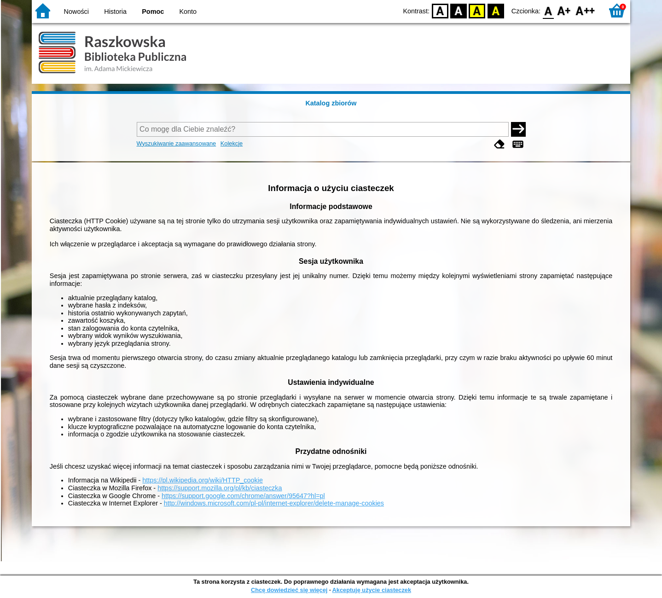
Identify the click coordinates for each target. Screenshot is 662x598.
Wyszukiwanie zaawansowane (176, 143)
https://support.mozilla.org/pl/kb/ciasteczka (219, 488)
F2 (585, 10)
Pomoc (153, 11)
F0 (548, 10)
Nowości (76, 11)
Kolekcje (232, 143)
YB (477, 10)
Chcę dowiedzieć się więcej (289, 589)
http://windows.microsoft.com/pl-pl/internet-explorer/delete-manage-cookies (274, 503)
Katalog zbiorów (330, 103)
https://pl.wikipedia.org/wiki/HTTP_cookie (202, 480)
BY (495, 10)
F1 (564, 10)
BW (459, 10)
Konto (188, 11)
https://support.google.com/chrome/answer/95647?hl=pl (243, 495)
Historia (115, 11)
